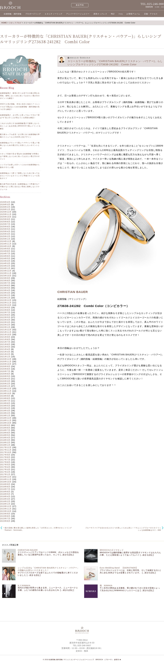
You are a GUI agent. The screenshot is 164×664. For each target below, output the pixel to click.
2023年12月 (5, 271)
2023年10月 (5, 276)
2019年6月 (5, 403)
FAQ (121, 14)
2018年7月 (5, 430)
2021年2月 (5, 354)
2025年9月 (5, 219)
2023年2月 (5, 295)
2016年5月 (5, 494)
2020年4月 (5, 379)
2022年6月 (5, 315)
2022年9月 (5, 307)
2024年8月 (5, 251)
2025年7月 (5, 224)
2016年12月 (5, 477)
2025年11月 (5, 214)
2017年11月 (5, 450)
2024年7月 (5, 253)
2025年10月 (5, 217)
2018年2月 (5, 442)
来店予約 (80, 5)
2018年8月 (5, 428)
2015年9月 (5, 514)
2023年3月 (5, 293)
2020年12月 (5, 359)
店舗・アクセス (151, 14)
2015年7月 (5, 518)
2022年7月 (5, 312)
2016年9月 (5, 484)
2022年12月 (5, 300)
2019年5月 (5, 406)
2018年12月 (5, 418)
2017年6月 (5, 462)
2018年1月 (5, 445)
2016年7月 (5, 489)
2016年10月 (5, 482)
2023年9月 (5, 278)
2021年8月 (5, 339)
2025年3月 (5, 234)
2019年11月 (5, 391)
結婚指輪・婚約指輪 (12, 14)
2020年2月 (5, 384)
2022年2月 (5, 325)
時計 (113, 14)
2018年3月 (5, 440)
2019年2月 (5, 413)
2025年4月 (5, 231)
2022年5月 (5, 317)
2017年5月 (5, 464)
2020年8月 (5, 369)
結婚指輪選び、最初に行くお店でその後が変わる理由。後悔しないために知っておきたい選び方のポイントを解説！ (20, 95)
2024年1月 (5, 268)
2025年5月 (5, 229)
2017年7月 (5, 460)
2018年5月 (5, 435)
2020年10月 (5, 364)
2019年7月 (5, 401)
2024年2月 (5, 266)
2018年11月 (5, 420)
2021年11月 (5, 332)
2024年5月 (5, 258)
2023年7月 (5, 283)
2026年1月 (5, 209)
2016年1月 (5, 504)
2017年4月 (5, 467)
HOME (4, 23)
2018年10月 (5, 423)
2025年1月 (5, 239)
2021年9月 (5, 337)
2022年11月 (5, 303)
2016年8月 (5, 487)
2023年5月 (5, 288)
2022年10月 (5, 305)
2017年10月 (5, 452)
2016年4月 (5, 496)
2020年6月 (5, 374)
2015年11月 (5, 509)
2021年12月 (5, 330)
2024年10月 (5, 246)
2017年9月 (5, 455)
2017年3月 (5, 469)
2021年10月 (5, 334)
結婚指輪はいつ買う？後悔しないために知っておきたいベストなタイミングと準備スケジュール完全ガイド (20, 175)
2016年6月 (5, 491)
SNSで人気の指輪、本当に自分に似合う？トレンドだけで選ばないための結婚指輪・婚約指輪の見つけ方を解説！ (20, 106)
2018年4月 (5, 437)
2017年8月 (5, 457)
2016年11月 (5, 479)
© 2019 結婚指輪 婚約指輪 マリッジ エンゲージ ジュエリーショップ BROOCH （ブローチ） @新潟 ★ (82, 659)
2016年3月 (5, 499)
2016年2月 (5, 501)
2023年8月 (5, 280)
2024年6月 (5, 256)
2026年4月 (5, 202)
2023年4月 (5, 290)
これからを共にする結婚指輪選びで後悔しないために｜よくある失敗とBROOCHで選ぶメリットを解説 (20, 126)
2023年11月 (5, 273)
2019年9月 (5, 396)
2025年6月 (5, 226)
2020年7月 (5, 371)
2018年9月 (5, 425)
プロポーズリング (33, 14)
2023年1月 (5, 298)
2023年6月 (5, 285)
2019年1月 (5, 415)
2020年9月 (5, 366)
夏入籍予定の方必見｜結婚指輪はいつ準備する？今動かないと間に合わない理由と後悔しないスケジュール (20, 186)
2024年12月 (5, 241)
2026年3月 (5, 204)
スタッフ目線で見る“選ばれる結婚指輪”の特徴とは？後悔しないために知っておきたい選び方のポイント (20, 156)
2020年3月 (5, 381)
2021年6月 (5, 344)
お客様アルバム (133, 14)
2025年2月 (5, 236)
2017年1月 (5, 474)
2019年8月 (5, 398)
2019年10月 (5, 393)
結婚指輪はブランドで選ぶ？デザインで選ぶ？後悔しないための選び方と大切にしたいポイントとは (20, 145)
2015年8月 (5, 516)
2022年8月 (5, 310)
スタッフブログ (15, 23)
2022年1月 (5, 327)
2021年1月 (5, 357)
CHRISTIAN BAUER (72, 292)
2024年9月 (5, 249)
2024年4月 (5, 261)
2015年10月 (5, 511)
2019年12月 (5, 388)
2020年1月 (5, 386)
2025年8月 (5, 222)
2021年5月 (5, 347)
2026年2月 (5, 207)
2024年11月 (5, 244)
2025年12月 (5, 212)
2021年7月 (5, 342)
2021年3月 (5, 352)
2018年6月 (5, 433)
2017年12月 (5, 447)
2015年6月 (5, 521)
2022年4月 (5, 320)
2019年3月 (5, 410)
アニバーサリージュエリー (78, 14)
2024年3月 (5, 263)
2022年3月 (5, 322)
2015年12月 (5, 506)
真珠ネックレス (100, 14)
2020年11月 (5, 361)
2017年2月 (5, 472)
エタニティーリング (53, 14)
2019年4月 (5, 408)
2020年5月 (5, 376)
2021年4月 (5, 349)
